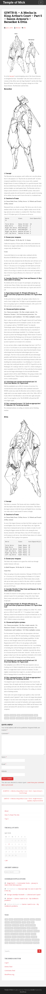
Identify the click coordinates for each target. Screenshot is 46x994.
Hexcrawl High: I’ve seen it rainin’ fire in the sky (23, 890)
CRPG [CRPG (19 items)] (23, 922)
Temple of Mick (14, 2)
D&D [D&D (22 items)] (28, 922)
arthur (6, 715)
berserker (13, 715)
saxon (39, 718)
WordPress (23, 992)
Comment (5, 733)
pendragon (32, 718)
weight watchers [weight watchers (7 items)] (27, 943)
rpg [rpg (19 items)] (18, 940)
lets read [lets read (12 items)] (36, 931)
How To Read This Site (12, 815)
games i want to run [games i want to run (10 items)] (19, 928)
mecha (7, 718)
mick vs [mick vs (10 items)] (33, 934)
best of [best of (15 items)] (38, 919)
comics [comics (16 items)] (7, 922)
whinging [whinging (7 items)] (36, 943)
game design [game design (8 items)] (9, 928)
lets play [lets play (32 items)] (29, 931)
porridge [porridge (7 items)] (33, 937)
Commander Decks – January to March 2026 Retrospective (21, 884)
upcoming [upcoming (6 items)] (12, 943)
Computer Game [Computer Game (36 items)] (16, 922)
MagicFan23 (11, 883)
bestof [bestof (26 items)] (32, 919)
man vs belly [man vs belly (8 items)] (14, 934)
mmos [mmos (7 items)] (14, 937)
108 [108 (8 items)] (6, 919)
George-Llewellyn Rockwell (15, 895)
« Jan (6, 860)
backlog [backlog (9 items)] (26, 919)
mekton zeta (19, 718)
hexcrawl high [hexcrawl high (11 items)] (9, 931)
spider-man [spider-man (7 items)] (35, 940)
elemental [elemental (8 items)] (8, 925)
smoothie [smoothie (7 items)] (27, 940)
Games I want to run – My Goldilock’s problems (21, 899)
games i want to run (27, 715)
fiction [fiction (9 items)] (22, 925)
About (6, 811)
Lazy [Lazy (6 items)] (24, 931)
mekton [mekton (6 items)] (27, 934)
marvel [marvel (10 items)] (22, 934)
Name (4, 757)
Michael (18, 28)
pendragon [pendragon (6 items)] (21, 937)
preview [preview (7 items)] (7, 940)
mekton (12, 718)
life (25, 28)
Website (4, 771)
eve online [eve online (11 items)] (15, 925)
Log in (7, 963)
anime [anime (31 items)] (11, 919)
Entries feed (8, 967)
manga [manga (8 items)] (7, 934)
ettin (18, 715)
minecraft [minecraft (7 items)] (8, 937)
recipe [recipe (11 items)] (13, 940)
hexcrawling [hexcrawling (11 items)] (18, 931)
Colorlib (32, 990)
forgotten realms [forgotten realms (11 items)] (30, 925)
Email (3, 764)
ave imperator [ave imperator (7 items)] (18, 919)
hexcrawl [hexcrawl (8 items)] (34, 928)
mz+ (26, 718)
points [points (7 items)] (28, 937)
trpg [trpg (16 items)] (6, 943)
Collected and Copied (33, 895)
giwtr (36, 715)
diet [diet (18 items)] (33, 922)
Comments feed (10, 970)
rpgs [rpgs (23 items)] (22, 940)
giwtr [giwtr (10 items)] (28, 928)
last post (11, 76)
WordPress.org (9, 974)
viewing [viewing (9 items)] (19, 943)
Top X (6, 819)
